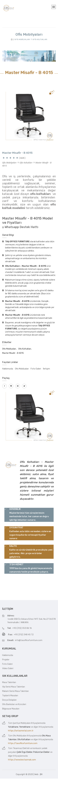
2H (41, 774)
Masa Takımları (9, 682)
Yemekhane (24, 727)
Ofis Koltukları (23, 739)
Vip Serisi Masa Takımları (13, 687)
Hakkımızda (7, 369)
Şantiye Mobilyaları (21, 723)
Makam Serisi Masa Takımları (15, 691)
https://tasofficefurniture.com (22, 743)
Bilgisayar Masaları (10, 708)
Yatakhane (13, 727)
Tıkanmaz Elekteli (21, 748)
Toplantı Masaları (10, 695)
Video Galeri (7, 668)
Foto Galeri (36, 369)
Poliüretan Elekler (41, 752)
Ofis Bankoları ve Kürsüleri (14, 704)
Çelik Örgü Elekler (24, 752)
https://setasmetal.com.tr (20, 730)
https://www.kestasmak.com (22, 759)
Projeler (5, 659)
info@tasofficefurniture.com (28, 640)
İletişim (46, 369)
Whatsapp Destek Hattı (21, 227)
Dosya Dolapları (9, 700)
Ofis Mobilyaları (22, 369)
